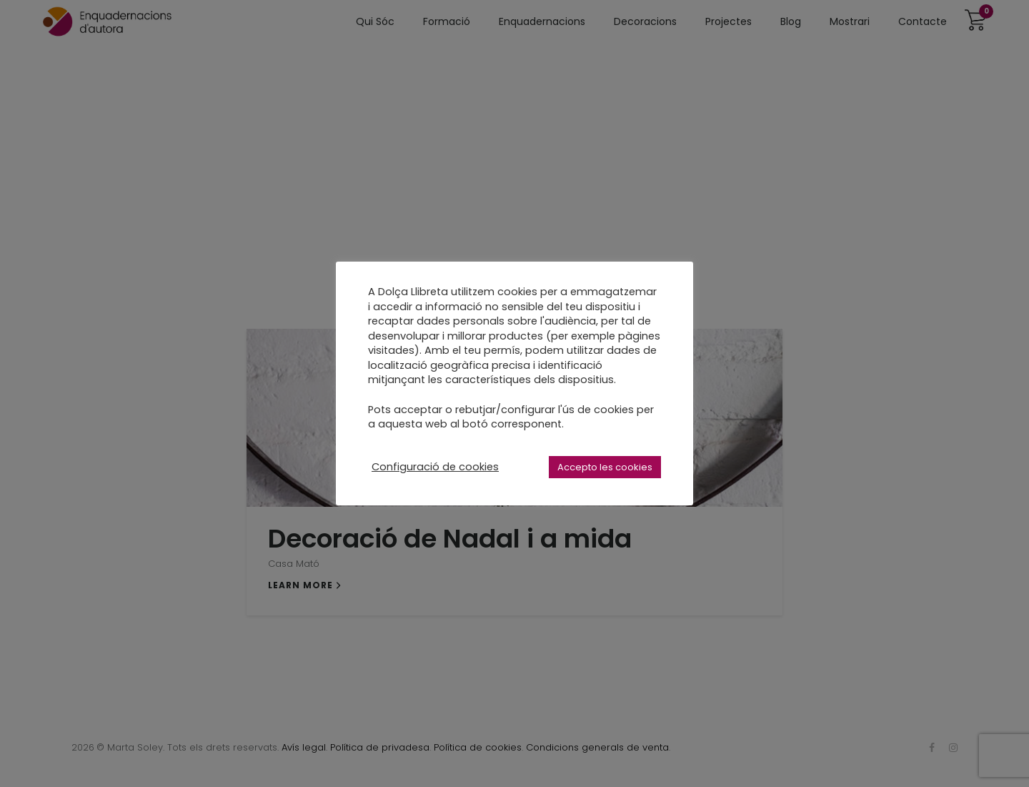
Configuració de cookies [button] (435, 466)
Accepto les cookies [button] (604, 467)
